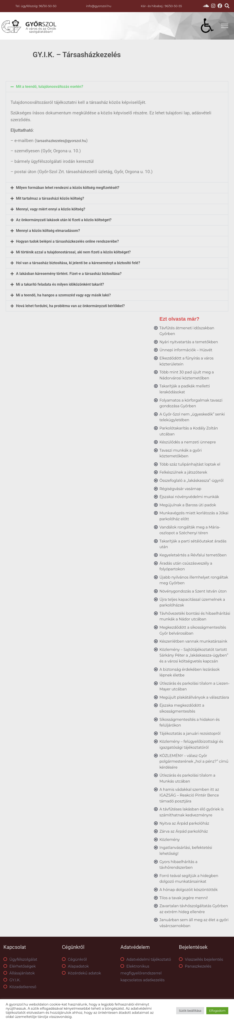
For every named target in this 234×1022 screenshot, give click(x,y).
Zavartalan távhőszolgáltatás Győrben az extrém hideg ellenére (194, 909)
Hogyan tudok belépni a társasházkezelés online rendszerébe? (67, 241)
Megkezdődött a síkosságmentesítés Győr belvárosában (193, 630)
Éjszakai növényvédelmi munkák (189, 497)
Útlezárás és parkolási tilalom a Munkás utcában (187, 778)
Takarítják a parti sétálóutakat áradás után (193, 544)
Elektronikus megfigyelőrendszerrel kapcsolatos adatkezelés (142, 973)
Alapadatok (75, 966)
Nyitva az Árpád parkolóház (184, 823)
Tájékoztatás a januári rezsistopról (190, 733)
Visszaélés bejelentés (201, 959)
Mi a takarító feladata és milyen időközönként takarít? (60, 284)
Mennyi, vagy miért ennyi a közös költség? (50, 209)
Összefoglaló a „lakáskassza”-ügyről (191, 480)
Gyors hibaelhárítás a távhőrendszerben (178, 865)
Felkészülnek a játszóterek (183, 472)
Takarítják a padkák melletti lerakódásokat (185, 389)
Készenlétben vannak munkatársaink (193, 641)
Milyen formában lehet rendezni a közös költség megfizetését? (67, 188)
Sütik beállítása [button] (190, 1010)
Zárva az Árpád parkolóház (184, 831)
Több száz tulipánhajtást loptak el (190, 464)
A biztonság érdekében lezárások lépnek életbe (190, 672)
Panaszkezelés (195, 966)
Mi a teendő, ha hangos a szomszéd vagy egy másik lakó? (63, 295)
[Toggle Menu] (224, 26)
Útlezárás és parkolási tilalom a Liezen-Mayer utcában (195, 686)
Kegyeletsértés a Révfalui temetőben (193, 555)
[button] (117, 86)
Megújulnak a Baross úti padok (188, 505)
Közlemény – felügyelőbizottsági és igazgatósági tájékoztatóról (191, 744)
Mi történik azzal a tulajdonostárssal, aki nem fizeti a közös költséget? (73, 252)
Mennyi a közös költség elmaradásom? (48, 231)
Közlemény (170, 839)
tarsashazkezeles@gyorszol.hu (61, 141)
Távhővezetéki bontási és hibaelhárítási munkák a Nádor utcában (195, 616)
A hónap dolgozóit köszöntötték (189, 890)
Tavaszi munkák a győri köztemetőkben (181, 453)
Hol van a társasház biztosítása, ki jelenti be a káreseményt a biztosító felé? (78, 263)
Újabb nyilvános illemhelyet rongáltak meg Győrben (194, 580)
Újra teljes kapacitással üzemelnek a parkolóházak (192, 602)
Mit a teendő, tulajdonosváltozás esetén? (49, 87)
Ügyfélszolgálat (20, 959)
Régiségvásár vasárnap (180, 489)
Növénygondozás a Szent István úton (193, 591)
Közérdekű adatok (81, 973)
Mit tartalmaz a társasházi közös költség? (50, 198)
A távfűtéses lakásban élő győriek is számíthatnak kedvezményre (192, 812)
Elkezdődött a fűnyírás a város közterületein (187, 361)
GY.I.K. (11, 980)
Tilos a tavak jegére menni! (184, 898)
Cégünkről (74, 959)
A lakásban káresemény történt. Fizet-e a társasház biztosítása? (69, 274)
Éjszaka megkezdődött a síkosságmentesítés (182, 708)
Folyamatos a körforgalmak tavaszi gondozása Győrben (191, 403)
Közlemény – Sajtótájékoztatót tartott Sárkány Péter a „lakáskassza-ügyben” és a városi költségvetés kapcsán (194, 655)
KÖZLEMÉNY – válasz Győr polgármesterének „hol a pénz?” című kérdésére (194, 762)
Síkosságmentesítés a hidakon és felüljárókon (190, 722)
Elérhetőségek (19, 966)
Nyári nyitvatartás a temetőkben (189, 342)
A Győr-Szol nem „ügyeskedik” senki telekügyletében (192, 417)
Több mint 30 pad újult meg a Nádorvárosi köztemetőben (187, 375)
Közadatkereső (19, 987)
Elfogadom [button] (217, 1010)
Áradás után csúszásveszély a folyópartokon (186, 566)
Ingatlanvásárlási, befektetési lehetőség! (186, 850)
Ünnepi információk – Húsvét (186, 350)
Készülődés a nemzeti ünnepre (188, 442)
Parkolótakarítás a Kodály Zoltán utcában (189, 431)
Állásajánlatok (19, 973)
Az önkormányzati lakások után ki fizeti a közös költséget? (64, 220)
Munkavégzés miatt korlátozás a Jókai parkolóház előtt (194, 516)
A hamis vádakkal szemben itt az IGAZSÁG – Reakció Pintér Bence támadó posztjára (189, 795)
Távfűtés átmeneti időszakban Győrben (187, 331)
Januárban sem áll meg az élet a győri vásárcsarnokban (194, 923)
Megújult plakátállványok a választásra (194, 697)
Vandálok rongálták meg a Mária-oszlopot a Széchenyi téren (190, 530)
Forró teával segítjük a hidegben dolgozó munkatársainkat (189, 879)
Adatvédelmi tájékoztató (145, 959)
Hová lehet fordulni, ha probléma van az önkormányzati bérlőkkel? (70, 306)
